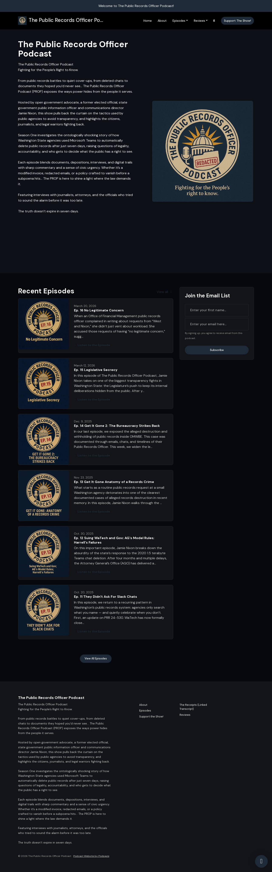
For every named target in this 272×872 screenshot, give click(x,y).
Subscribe (217, 350)
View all (165, 292)
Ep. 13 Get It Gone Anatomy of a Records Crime (114, 482)
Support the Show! (237, 21)
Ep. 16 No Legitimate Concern (99, 310)
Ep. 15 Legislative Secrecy (96, 370)
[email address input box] (217, 324)
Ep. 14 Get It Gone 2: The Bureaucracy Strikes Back (117, 425)
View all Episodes (96, 658)
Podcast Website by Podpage (91, 856)
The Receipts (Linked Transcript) (193, 707)
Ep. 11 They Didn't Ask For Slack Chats (105, 596)
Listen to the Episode (92, 345)
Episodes (179, 21)
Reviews (199, 21)
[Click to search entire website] (214, 21)
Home (147, 21)
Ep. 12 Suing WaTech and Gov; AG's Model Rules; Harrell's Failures (114, 540)
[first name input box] (217, 310)
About (162, 21)
